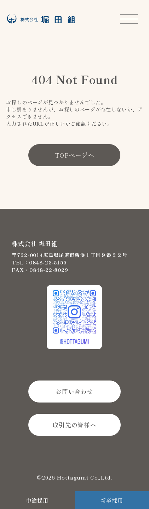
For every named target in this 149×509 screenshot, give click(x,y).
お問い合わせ (74, 391)
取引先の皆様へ (74, 424)
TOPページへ (74, 154)
